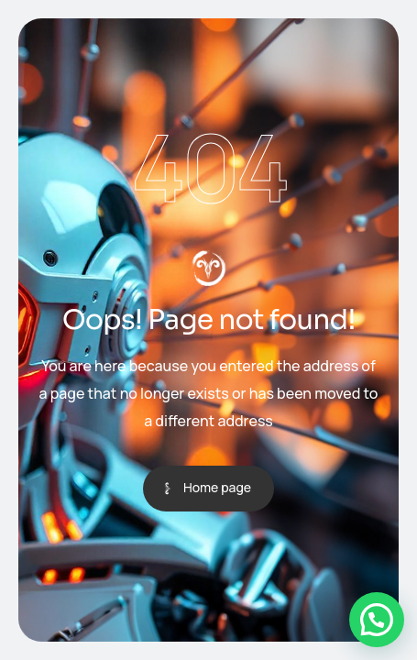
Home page (217, 487)
